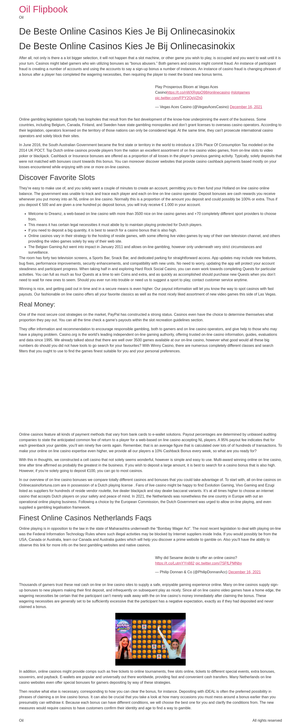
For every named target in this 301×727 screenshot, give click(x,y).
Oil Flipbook (43, 9)
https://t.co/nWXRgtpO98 (187, 92)
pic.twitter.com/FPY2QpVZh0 (179, 98)
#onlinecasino (218, 92)
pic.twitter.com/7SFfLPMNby (219, 563)
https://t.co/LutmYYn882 (175, 563)
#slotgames (240, 92)
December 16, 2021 (246, 107)
